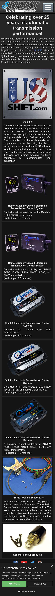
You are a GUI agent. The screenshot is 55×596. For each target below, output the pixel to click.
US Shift (37, 50)
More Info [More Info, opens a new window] (37, 578)
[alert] (27, 579)
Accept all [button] (14, 584)
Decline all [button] (40, 584)
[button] (27, 591)
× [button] (52, 566)
